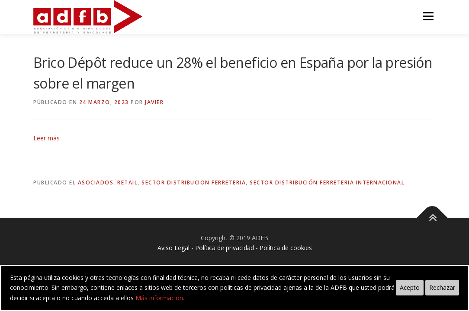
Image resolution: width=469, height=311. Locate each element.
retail (127, 182)
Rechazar (442, 287)
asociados (96, 182)
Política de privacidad (224, 248)
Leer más (46, 138)
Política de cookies (286, 248)
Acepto (410, 287)
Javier (154, 102)
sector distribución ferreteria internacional (327, 182)
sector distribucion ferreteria (193, 182)
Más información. (159, 298)
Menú (428, 16)
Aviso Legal (173, 248)
